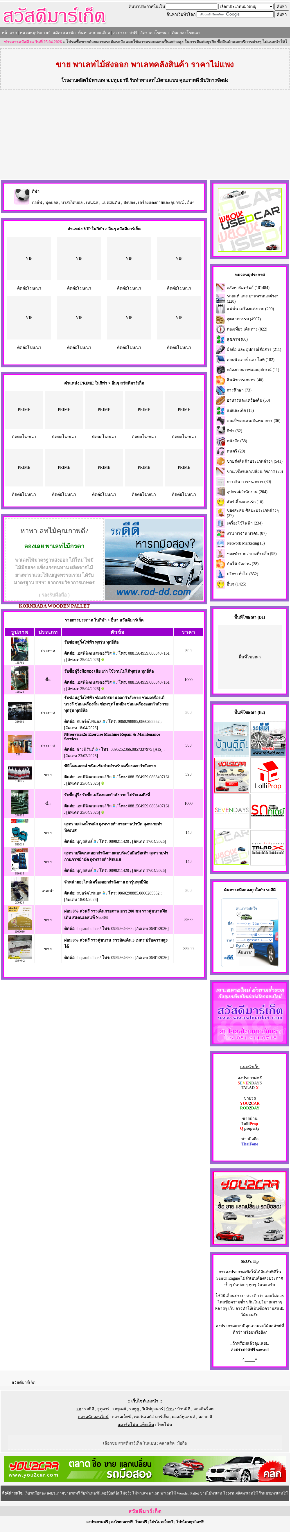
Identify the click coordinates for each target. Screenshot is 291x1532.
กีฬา (35, 191)
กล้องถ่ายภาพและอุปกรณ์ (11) (253, 370)
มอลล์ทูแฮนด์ (183, 1417)
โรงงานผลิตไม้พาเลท (83, 80)
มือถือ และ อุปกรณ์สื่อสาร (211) (254, 349)
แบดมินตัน (110, 202)
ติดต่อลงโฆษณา (186, 32)
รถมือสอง (242, 890)
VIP (29, 258)
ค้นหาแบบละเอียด (94, 32)
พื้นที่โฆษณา (250, 657)
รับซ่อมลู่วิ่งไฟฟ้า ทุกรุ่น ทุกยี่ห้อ (91, 642)
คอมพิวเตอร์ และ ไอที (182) (250, 360)
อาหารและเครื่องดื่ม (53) (248, 400)
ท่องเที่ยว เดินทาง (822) (247, 329)
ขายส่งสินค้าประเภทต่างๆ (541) (255, 461)
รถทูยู (134, 1409)
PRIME (24, 409)
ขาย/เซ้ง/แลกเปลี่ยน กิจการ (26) (255, 471)
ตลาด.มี (205, 1417)
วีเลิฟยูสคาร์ (152, 1409)
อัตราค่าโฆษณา (154, 32)
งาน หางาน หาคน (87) (247, 533)
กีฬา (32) (234, 431)
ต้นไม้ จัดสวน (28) (242, 564)
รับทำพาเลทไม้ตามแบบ (154, 80)
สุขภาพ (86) (237, 339)
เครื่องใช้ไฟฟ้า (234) (245, 523)
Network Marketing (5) (246, 543)
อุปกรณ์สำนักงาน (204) (247, 492)
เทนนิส (92, 202)
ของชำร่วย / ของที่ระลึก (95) (252, 554)
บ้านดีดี (183, 1409)
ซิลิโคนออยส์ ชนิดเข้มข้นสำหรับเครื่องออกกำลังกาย (110, 766)
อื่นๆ (191, 202)
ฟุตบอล (51, 202)
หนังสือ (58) (237, 441)
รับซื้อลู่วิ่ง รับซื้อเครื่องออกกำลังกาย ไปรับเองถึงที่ (107, 795)
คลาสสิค (167, 1443)
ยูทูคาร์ (103, 1409)
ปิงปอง (129, 202)
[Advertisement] (145, 136)
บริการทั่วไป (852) (242, 574)
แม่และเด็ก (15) (240, 410)
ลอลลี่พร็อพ (203, 1409)
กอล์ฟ (37, 202)
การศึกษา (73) (239, 390)
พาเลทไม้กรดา (65, 546)
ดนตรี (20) (236, 451)
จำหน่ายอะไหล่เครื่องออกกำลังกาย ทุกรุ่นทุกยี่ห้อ (106, 882)
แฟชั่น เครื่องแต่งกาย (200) (250, 309)
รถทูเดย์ (119, 1409)
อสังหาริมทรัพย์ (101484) (248, 287)
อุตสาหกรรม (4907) (244, 319)
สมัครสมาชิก (64, 32)
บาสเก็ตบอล (72, 202)
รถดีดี (89, 1409)
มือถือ (182, 1443)
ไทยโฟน (164, 1425)
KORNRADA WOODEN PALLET (54, 606)
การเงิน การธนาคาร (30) (249, 481)
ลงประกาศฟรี (125, 32)
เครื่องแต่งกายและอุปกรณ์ (161, 202)
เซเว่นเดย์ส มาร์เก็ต (151, 1417)
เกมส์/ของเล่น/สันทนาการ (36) (254, 421)
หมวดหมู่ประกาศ (35, 32)
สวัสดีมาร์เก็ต (23, 1382)
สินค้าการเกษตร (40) (245, 380)
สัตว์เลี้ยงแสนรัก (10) (245, 502)
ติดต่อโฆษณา (29, 288)
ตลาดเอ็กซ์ (121, 1417)
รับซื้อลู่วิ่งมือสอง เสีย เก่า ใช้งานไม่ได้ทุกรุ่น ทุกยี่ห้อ (109, 671)
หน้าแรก (9, 32)
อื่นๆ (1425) (236, 584)
